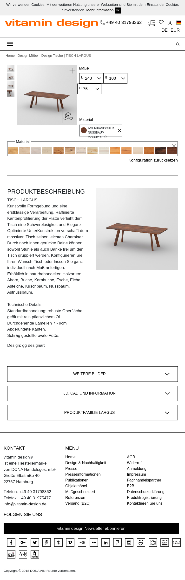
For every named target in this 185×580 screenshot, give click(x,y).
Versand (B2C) (78, 503)
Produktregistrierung (144, 497)
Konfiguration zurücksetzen (153, 160)
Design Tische (52, 55)
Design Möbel (28, 55)
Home (10, 55)
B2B (130, 486)
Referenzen (75, 497)
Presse (71, 469)
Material (86, 120)
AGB (131, 457)
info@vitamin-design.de (25, 504)
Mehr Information (99, 10)
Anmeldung (136, 469)
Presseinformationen (83, 474)
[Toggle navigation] (10, 44)
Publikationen (76, 480)
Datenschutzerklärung (146, 492)
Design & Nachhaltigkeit (85, 463)
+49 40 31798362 (124, 22)
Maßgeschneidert (80, 492)
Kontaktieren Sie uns (145, 503)
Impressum (136, 474)
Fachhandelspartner (144, 480)
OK (117, 10)
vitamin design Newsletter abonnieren (91, 528)
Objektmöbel (76, 486)
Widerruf (134, 463)
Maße (84, 68)
